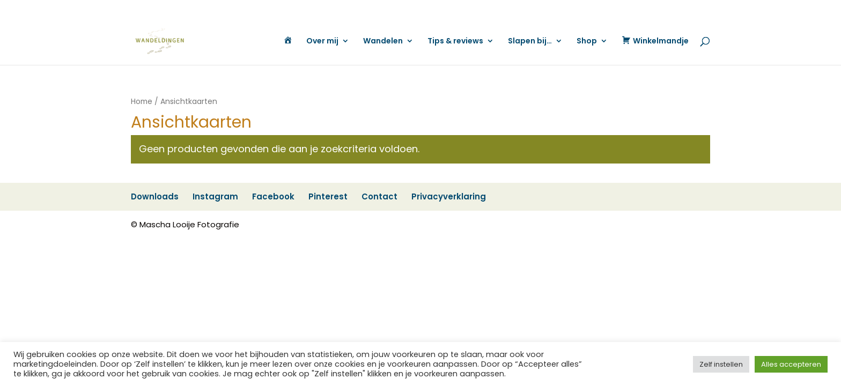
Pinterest (557, 8)
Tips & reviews (455, 41)
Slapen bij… (530, 41)
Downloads (436, 8)
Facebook (519, 8)
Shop (587, 41)
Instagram (479, 8)
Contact (591, 8)
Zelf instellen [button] (721, 364)
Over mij (322, 41)
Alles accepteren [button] (791, 364)
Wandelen (383, 41)
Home (141, 101)
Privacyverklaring (640, 8)
